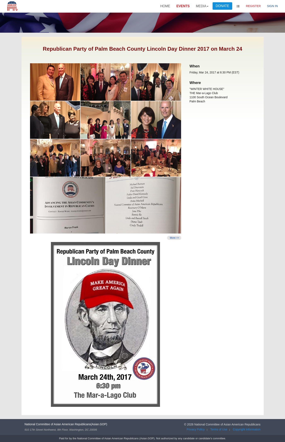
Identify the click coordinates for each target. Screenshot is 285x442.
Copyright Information (247, 429)
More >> (174, 237)
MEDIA (202, 6)
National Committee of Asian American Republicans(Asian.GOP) (66, 424)
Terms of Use (218, 429)
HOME (165, 6)
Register (253, 6)
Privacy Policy (196, 429)
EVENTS (183, 6)
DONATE (222, 6)
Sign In (272, 6)
